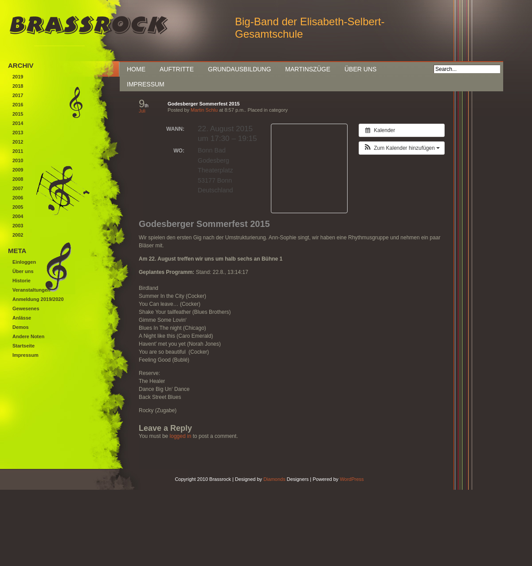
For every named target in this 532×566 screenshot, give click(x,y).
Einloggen (24, 262)
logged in (181, 436)
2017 (17, 95)
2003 (17, 225)
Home (136, 69)
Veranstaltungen (31, 290)
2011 (17, 151)
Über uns (360, 69)
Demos (20, 327)
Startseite (23, 345)
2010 (17, 160)
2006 (17, 197)
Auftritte (177, 69)
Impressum (145, 84)
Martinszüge (307, 69)
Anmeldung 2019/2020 (38, 299)
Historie (21, 280)
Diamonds (274, 479)
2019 (17, 76)
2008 (17, 179)
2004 (17, 216)
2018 (17, 86)
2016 (17, 104)
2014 (17, 123)
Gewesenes (25, 308)
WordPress (352, 479)
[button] (401, 148)
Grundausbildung (239, 69)
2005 (17, 207)
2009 (17, 169)
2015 (17, 114)
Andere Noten (28, 336)
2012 (17, 141)
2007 (17, 188)
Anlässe (21, 317)
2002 (17, 235)
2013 (17, 132)
